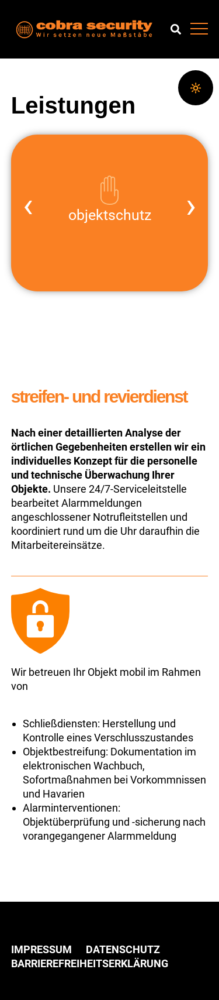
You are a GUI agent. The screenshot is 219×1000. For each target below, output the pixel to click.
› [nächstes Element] (191, 205)
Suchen (176, 29)
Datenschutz (123, 949)
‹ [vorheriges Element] (28, 205)
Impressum (41, 949)
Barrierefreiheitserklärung (89, 963)
